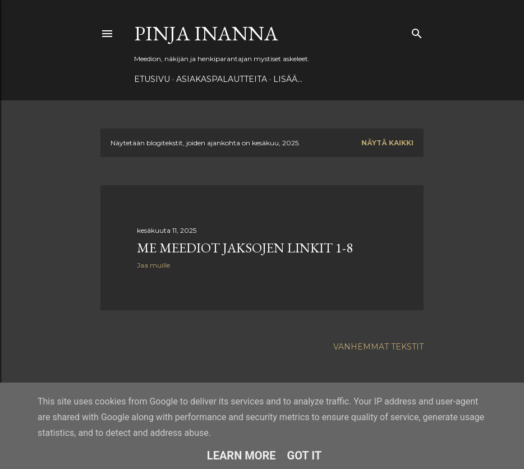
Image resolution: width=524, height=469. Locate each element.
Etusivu (152, 79)
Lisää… (287, 79)
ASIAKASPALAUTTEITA (221, 79)
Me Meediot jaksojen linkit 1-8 (245, 247)
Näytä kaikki (387, 143)
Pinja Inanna (206, 33)
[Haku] (417, 31)
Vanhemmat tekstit (378, 347)
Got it (304, 455)
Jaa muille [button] (153, 265)
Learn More (241, 455)
